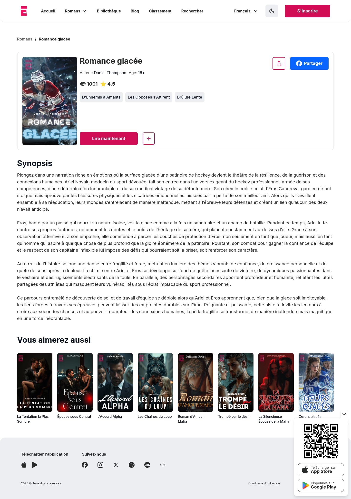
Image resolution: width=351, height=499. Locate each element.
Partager (309, 63)
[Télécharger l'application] (24, 465)
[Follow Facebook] (85, 465)
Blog (135, 11)
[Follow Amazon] (163, 465)
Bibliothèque (109, 11)
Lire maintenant (108, 138)
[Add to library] (149, 138)
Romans (76, 11)
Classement (160, 11)
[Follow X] (116, 465)
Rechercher (192, 11)
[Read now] (109, 138)
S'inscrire (307, 10)
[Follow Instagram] (100, 465)
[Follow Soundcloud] (147, 465)
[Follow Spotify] (132, 465)
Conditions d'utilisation (264, 483)
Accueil (48, 11)
